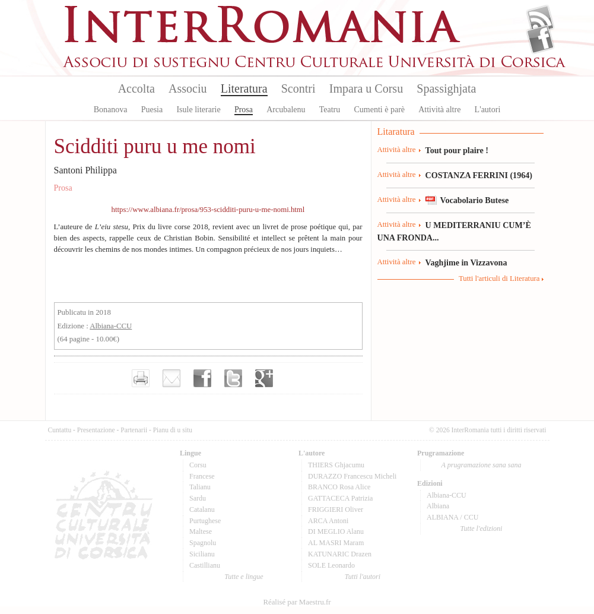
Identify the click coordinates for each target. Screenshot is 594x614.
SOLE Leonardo (331, 565)
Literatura (244, 88)
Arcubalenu (285, 109)
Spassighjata (446, 88)
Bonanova (111, 109)
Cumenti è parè (379, 109)
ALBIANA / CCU (452, 517)
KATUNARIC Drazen (339, 554)
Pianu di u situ (172, 429)
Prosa (243, 109)
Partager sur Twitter (233, 378)
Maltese (200, 531)
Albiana (438, 506)
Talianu (200, 487)
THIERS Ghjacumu (336, 465)
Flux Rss (540, 19)
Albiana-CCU (111, 326)
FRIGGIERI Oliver (335, 509)
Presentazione (96, 429)
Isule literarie (198, 109)
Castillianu (204, 565)
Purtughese (205, 521)
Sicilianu (202, 554)
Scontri (298, 88)
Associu (188, 88)
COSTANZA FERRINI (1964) (478, 175)
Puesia (152, 109)
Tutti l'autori (362, 576)
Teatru (330, 109)
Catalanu (202, 509)
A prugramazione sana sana (481, 465)
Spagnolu (202, 543)
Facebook (540, 39)
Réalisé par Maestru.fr (297, 602)
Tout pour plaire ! (457, 150)
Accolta (136, 88)
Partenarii (133, 429)
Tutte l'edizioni (481, 528)
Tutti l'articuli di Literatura (499, 278)
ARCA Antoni (328, 521)
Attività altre (439, 109)
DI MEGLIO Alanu (336, 531)
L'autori (488, 109)
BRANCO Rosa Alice (339, 487)
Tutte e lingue (243, 576)
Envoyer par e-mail (171, 378)
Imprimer (140, 378)
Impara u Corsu (366, 88)
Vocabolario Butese (474, 200)
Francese (202, 476)
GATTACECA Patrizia (340, 498)
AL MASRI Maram (336, 543)
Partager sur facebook (202, 378)
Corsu (198, 465)
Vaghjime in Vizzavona (466, 262)
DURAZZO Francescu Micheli (352, 476)
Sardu (197, 498)
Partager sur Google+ (264, 378)
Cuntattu (60, 429)
